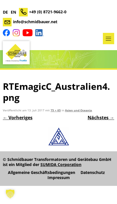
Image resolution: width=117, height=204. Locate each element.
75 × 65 (56, 110)
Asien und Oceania (78, 110)
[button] (10, 194)
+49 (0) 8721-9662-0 (47, 11)
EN (13, 12)
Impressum (58, 178)
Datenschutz (93, 173)
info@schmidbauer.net (35, 21)
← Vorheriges (17, 117)
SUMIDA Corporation (60, 164)
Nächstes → (101, 117)
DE (5, 12)
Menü (108, 38)
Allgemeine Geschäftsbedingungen (41, 173)
